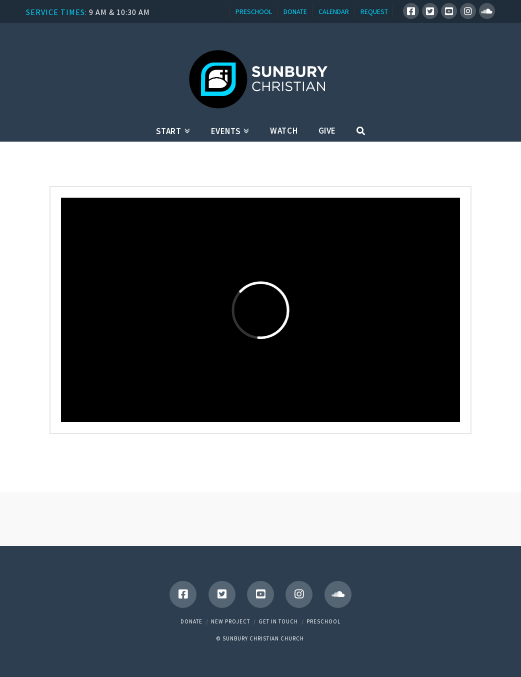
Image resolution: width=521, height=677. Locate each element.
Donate (191, 621)
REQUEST (374, 11)
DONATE (295, 11)
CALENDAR (333, 11)
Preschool (323, 621)
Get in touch (278, 621)
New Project (230, 621)
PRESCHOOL (254, 11)
